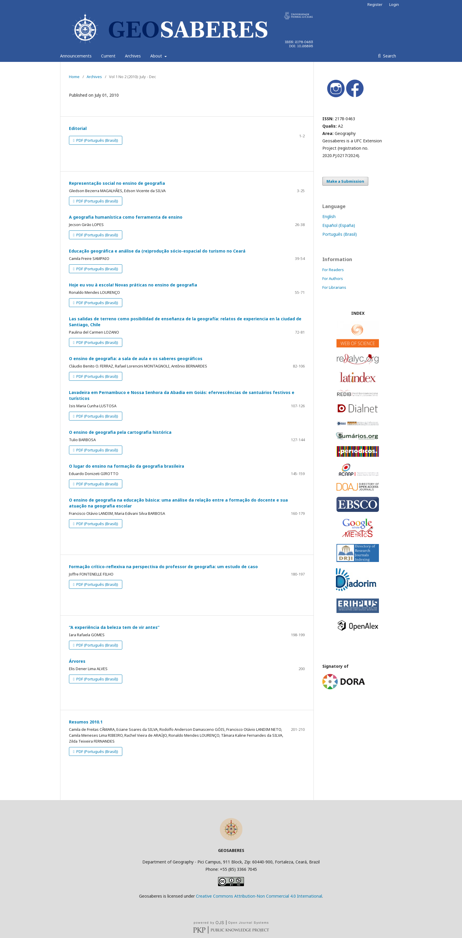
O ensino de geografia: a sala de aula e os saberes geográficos (135, 358)
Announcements (76, 56)
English (329, 216)
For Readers (333, 269)
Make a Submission (345, 181)
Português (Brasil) (339, 234)
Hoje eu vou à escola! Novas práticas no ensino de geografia (133, 285)
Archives (133, 56)
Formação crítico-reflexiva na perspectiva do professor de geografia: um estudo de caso (163, 566)
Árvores (77, 661)
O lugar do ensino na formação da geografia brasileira (126, 466)
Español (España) (338, 225)
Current (108, 56)
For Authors (332, 278)
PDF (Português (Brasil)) (96, 140)
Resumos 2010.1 (86, 722)
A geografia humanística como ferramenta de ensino (125, 217)
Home (74, 76)
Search (389, 56)
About (156, 56)
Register (374, 4)
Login (394, 4)
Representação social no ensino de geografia (117, 183)
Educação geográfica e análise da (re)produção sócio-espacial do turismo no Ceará (157, 251)
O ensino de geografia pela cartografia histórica (120, 432)
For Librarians (334, 287)
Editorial (78, 128)
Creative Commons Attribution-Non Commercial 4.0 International (259, 896)
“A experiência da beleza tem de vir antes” (114, 627)
